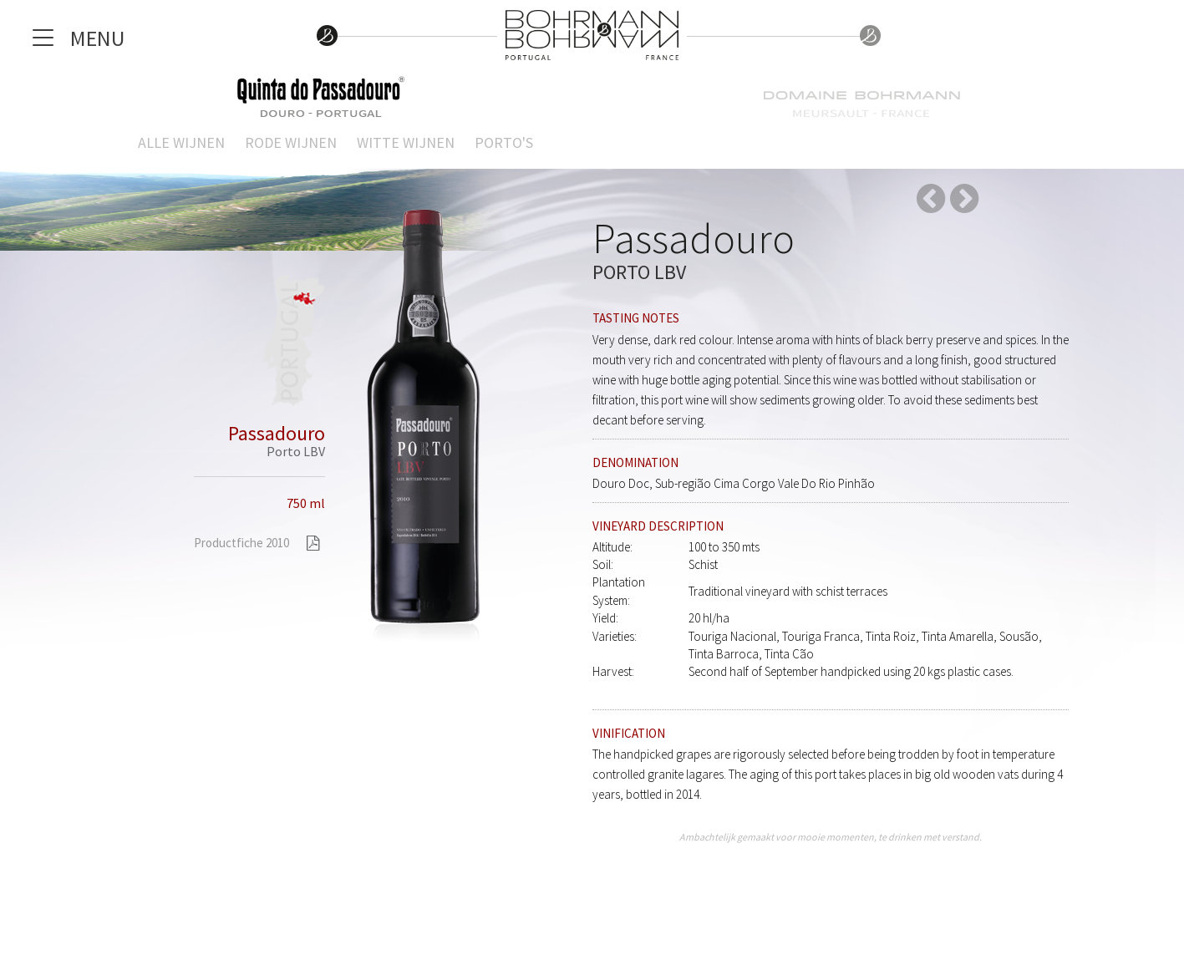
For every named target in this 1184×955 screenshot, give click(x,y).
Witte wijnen (406, 142)
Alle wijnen (181, 142)
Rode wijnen (291, 142)
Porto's (504, 142)
